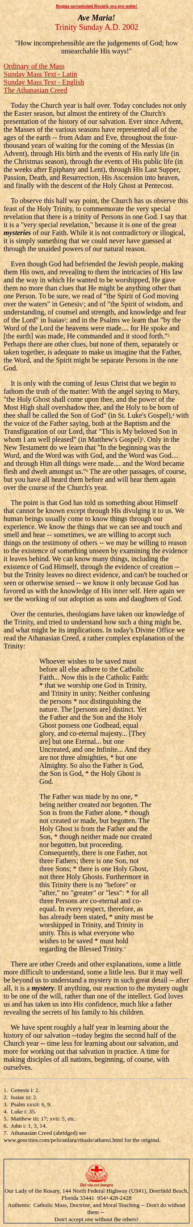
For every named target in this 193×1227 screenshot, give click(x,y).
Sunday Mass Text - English (44, 82)
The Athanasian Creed (35, 90)
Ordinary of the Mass (34, 66)
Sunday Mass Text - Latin (40, 74)
